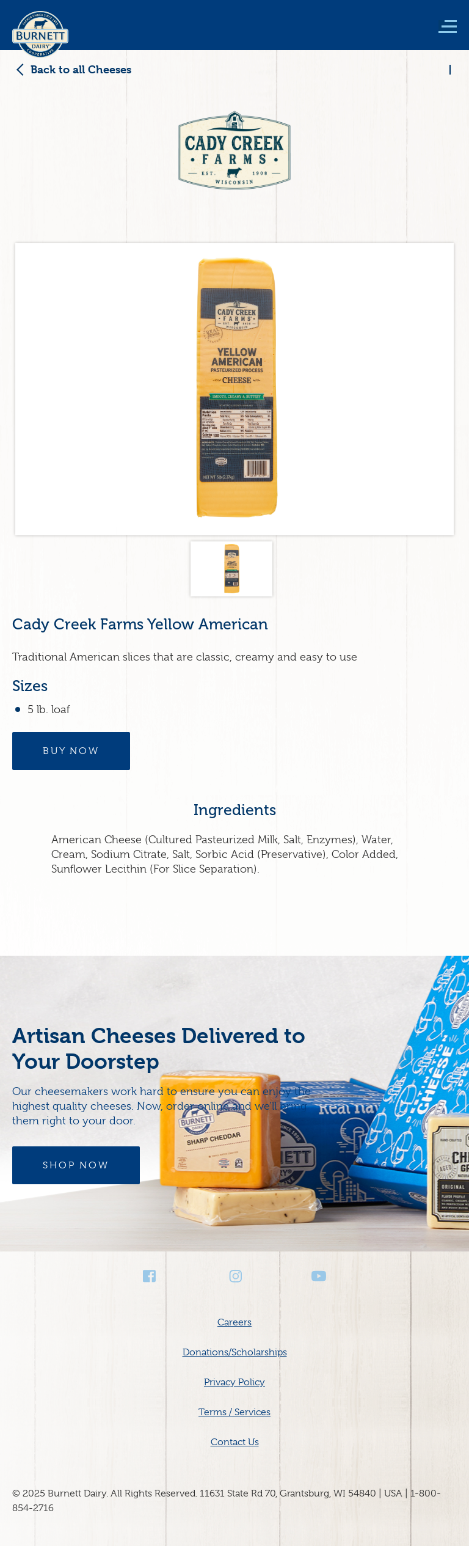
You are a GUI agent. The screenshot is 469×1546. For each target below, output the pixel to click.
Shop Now (76, 1165)
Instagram (234, 1276)
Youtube (318, 1276)
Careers (234, 1322)
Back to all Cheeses (81, 69)
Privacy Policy (234, 1382)
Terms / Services (234, 1412)
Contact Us (235, 1442)
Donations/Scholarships (235, 1352)
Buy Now (71, 751)
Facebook (150, 1276)
